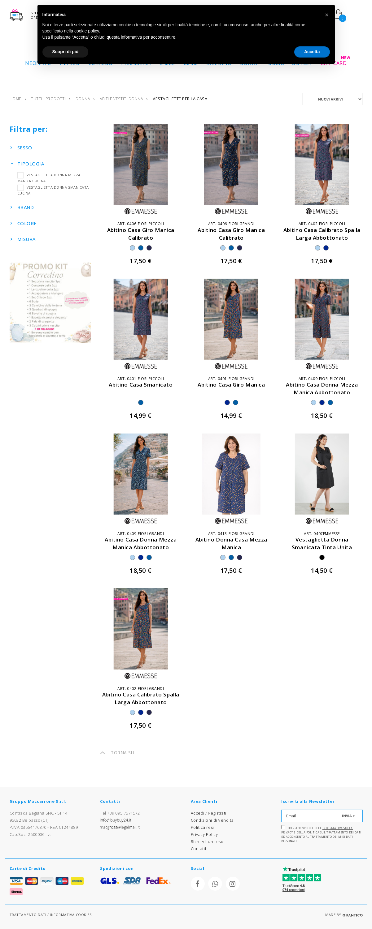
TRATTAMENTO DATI (28, 914)
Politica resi (202, 827)
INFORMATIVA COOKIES (70, 914)
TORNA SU (117, 753)
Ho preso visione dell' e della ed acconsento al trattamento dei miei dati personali (321, 834)
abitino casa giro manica (231, 384)
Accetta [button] (312, 51)
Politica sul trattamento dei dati (333, 832)
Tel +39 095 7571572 (120, 813)
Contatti (198, 848)
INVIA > (348, 815)
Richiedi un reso (207, 841)
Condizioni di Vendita (212, 820)
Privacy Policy (204, 834)
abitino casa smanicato (141, 384)
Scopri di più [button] (65, 51)
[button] (327, 15)
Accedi (197, 813)
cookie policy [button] (86, 30)
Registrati (217, 813)
